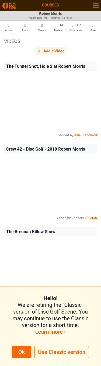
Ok (21, 352)
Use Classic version (61, 352)
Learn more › (50, 332)
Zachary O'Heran (84, 218)
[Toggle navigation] (96, 5)
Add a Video (51, 51)
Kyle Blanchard (85, 135)
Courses (50, 5)
